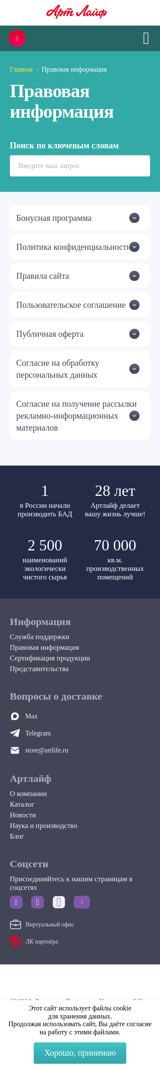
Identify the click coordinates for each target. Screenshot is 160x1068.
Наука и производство (43, 826)
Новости (23, 815)
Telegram (38, 733)
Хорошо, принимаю (80, 1052)
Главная (21, 69)
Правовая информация (44, 647)
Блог (17, 836)
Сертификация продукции (50, 658)
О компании (28, 794)
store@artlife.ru (46, 750)
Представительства (39, 669)
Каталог (22, 804)
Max (31, 716)
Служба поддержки (40, 637)
